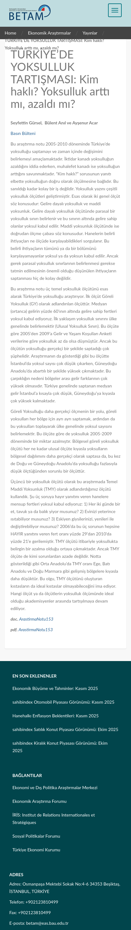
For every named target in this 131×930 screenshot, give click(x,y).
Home (10, 32)
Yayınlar (90, 32)
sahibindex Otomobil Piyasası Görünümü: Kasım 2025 (63, 702)
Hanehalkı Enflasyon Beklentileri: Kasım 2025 (55, 715)
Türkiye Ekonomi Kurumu (36, 849)
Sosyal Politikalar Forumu (36, 836)
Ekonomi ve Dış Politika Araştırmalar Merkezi (54, 787)
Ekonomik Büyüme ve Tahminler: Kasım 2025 (55, 688)
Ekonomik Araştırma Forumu (39, 801)
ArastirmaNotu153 (36, 619)
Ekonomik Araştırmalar (49, 32)
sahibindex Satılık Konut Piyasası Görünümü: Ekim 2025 (65, 729)
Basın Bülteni (23, 133)
